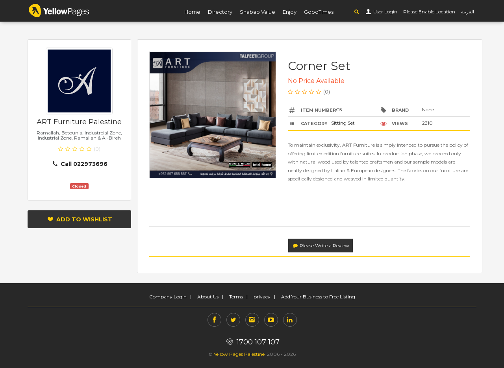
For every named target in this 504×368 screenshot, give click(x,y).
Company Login (168, 297)
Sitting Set (343, 123)
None (428, 109)
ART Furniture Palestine (79, 122)
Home (192, 12)
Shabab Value (257, 12)
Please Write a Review (320, 245)
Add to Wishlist (79, 219)
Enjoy (289, 12)
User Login (384, 12)
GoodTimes (319, 12)
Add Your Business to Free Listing (318, 297)
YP (59, 10)
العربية (467, 12)
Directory (220, 12)
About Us (208, 297)
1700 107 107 (251, 342)
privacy (262, 297)
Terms (236, 297)
